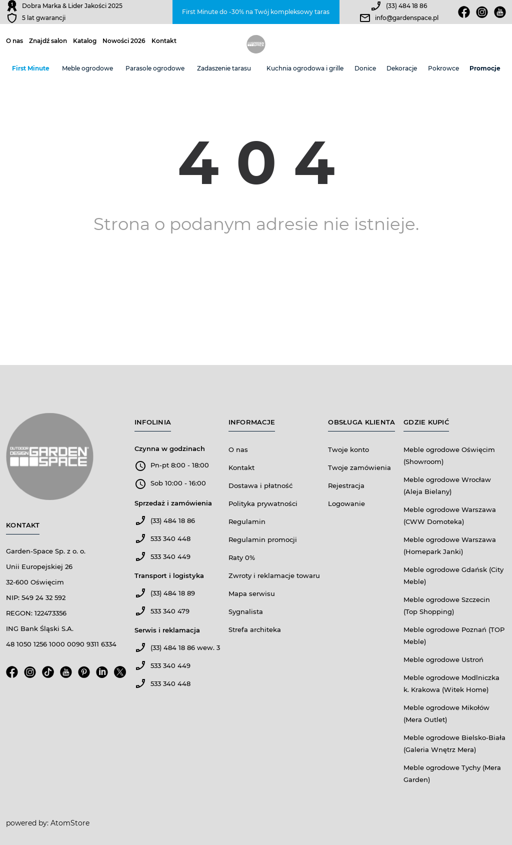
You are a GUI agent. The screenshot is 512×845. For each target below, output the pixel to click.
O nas (14, 41)
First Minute (31, 68)
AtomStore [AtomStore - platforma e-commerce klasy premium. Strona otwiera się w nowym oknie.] (70, 823)
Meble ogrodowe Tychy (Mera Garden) (452, 774)
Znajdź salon (48, 41)
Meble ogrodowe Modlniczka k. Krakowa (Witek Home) (452, 684)
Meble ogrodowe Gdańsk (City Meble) (454, 576)
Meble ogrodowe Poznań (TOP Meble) (454, 636)
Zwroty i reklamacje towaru (274, 576)
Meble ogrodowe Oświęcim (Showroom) (449, 456)
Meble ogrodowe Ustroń (444, 660)
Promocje (485, 68)
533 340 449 (170, 556)
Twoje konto (348, 450)
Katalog (84, 41)
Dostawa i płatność (260, 486)
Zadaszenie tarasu (224, 68)
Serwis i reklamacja (167, 630)
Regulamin (247, 522)
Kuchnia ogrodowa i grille (305, 68)
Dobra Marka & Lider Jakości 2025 (72, 6)
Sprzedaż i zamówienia (173, 503)
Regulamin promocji (262, 540)
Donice (365, 68)
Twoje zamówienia (359, 468)
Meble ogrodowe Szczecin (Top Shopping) (447, 606)
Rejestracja (346, 486)
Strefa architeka (254, 630)
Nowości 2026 (124, 41)
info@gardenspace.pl (406, 18)
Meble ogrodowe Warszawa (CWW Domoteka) (450, 516)
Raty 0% (241, 558)
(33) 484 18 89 (172, 593)
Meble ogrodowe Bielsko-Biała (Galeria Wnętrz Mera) (455, 744)
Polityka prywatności (263, 504)
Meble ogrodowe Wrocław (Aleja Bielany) (447, 486)
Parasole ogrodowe (155, 68)
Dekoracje (401, 68)
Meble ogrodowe (87, 68)
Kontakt (164, 41)
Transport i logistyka (169, 576)
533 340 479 (170, 611)
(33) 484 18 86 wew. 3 (185, 648)
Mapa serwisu (251, 594)
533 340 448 (170, 538)
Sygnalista (245, 612)
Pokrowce (443, 68)
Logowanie (346, 504)
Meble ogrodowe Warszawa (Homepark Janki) (450, 546)
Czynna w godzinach (169, 448)
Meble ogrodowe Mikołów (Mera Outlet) (447, 714)
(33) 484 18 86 (406, 6)
